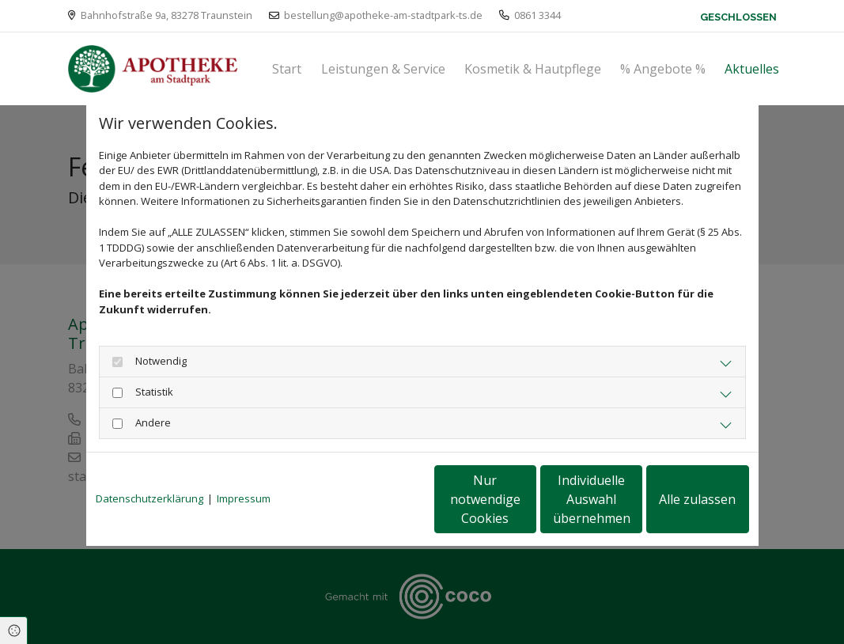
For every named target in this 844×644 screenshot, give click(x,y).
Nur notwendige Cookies (375, 499)
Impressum (244, 498)
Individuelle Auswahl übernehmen (525, 499)
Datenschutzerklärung (149, 498)
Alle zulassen (676, 499)
